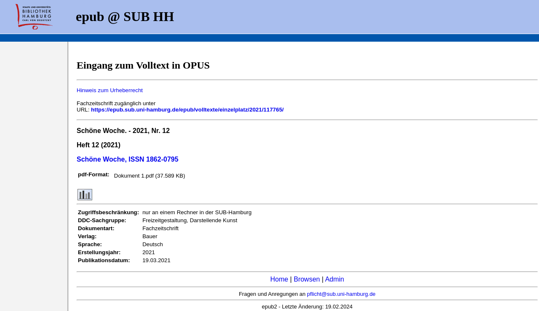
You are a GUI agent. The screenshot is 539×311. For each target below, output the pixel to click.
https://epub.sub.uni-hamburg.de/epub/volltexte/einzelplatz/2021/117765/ (187, 109)
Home (279, 279)
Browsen (307, 279)
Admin (334, 279)
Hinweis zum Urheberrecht (110, 90)
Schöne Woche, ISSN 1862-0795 (128, 159)
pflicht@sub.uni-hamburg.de (341, 294)
